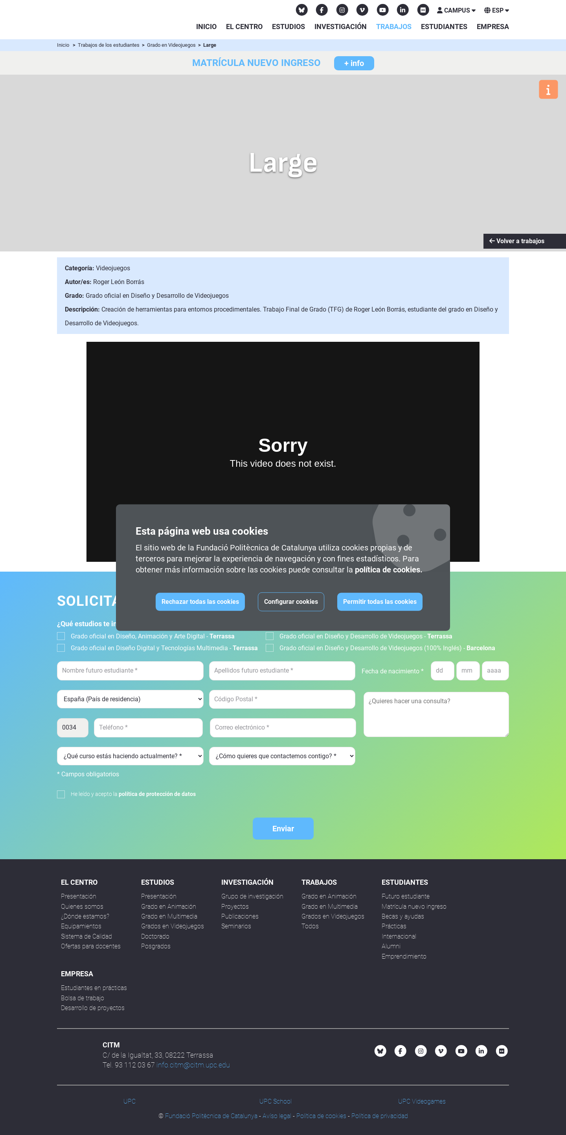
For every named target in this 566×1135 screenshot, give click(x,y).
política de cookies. (389, 569)
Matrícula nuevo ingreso (414, 906)
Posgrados (156, 946)
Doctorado (155, 936)
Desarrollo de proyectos (93, 1008)
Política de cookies (321, 1116)
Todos (310, 926)
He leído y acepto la (133, 794)
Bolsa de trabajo (82, 998)
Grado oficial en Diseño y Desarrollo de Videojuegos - (365, 636)
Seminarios (236, 926)
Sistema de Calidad (86, 936)
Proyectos (235, 906)
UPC (129, 1101)
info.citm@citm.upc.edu (193, 1065)
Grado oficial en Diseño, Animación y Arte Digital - (153, 636)
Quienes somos (82, 906)
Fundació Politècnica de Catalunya (211, 1116)
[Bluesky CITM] (301, 10)
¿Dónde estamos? (85, 916)
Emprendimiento (404, 956)
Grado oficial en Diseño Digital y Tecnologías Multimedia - (164, 648)
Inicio (206, 26)
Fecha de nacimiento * (393, 671)
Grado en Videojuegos (172, 45)
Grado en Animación (168, 906)
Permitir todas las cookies (380, 601)
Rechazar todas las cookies (200, 601)
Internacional (399, 936)
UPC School (275, 1101)
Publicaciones (240, 916)
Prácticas (394, 926)
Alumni (391, 946)
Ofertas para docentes (91, 946)
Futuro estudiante (406, 896)
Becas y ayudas (403, 916)
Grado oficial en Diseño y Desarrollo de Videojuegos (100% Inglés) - (387, 648)
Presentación (78, 896)
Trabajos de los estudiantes (109, 45)
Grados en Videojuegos (172, 926)
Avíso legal (277, 1116)
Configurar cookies (291, 601)
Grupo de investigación (252, 896)
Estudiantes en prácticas (94, 988)
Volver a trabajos (516, 241)
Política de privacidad (379, 1116)
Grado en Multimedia (169, 916)
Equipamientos (81, 926)
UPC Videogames (422, 1101)
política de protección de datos (157, 794)
